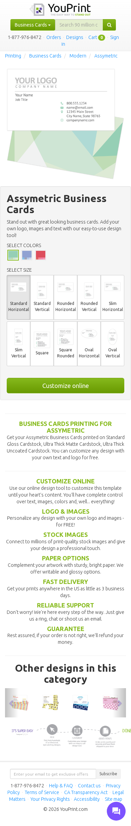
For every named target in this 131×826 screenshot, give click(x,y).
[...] (79, 25)
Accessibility (87, 799)
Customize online (65, 385)
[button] (11, 702)
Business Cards (45, 55)
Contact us (89, 785)
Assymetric (106, 55)
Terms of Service (42, 792)
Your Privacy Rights (50, 799)
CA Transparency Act (85, 792)
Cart (92, 37)
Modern (78, 55)
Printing (13, 55)
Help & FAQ (61, 785)
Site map (113, 799)
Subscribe (108, 774)
